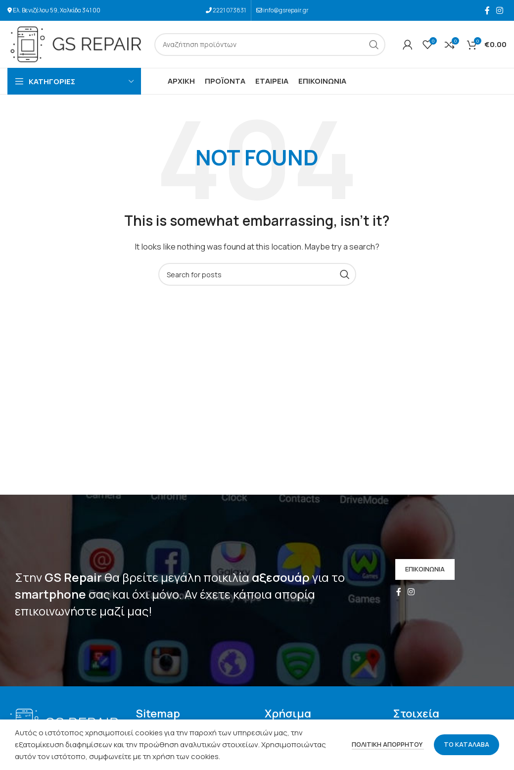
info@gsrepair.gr (286, 10)
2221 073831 (229, 10)
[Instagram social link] (500, 10)
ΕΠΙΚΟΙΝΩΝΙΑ (425, 569)
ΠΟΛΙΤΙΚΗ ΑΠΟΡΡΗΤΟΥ (388, 744)
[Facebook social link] (487, 10)
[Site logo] (75, 44)
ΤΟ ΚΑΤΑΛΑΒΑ (466, 744)
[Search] (269, 44)
